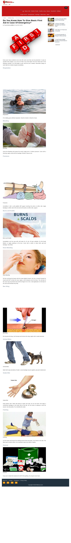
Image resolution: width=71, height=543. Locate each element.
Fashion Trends (34, 11)
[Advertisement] (24, 79)
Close (21, 10)
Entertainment (31, 14)
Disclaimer (16, 480)
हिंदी (9, 4)
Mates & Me (27, 11)
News (48, 14)
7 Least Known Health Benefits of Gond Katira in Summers (61, 40)
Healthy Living (42, 11)
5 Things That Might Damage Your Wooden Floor (60, 25)
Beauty (48, 11)
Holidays (59, 11)
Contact (10, 480)
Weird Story (43, 14)
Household (53, 11)
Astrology (37, 14)
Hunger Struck (23, 14)
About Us (5, 480)
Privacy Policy (23, 480)
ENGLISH (5, 4)
